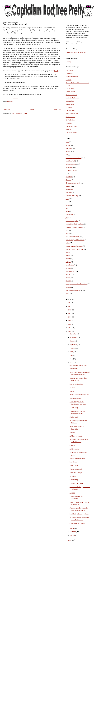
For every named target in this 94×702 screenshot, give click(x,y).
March (72, 528)
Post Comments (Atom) (19, 113)
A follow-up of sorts (76, 436)
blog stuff (69, 148)
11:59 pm (15, 98)
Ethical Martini (70, 91)
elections (68, 180)
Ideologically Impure (72, 98)
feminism (10, 101)
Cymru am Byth (71, 170)
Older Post (57, 109)
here (67, 202)
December (73, 334)
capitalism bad (70, 161)
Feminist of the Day (72, 196)
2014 (70, 303)
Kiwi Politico (70, 104)
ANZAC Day (74, 408)
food (67, 199)
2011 (70, 313)
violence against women (73, 290)
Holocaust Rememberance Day (79, 394)
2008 (70, 324)
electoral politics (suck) (73, 183)
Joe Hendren (70, 101)
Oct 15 (68, 233)
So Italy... (73, 476)
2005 (70, 540)
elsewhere (69, 186)
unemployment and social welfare (76, 284)
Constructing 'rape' (75, 398)
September (73, 344)
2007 (70, 328)
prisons (68, 255)
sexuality (68, 274)
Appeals (72, 493)
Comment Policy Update (77, 523)
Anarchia (68, 80)
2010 (70, 317)
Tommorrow (73, 368)
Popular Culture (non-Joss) (74, 249)
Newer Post (6, 109)
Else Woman (70, 88)
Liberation (69, 107)
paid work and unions (72, 236)
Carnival (72, 445)
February (73, 532)
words (68, 293)
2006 (70, 331)
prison (68, 252)
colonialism (69, 167)
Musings (72, 432)
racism (68, 259)
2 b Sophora (69, 73)
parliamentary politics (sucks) (75, 240)
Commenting (74, 480)
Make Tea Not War (72, 114)
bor (67, 155)
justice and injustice (72, 221)
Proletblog (69, 123)
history (68, 205)
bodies (68, 151)
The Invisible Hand (76, 469)
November (73, 337)
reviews (68, 268)
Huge (67, 211)
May (71, 359)
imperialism (69, 214)
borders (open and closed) (74, 158)
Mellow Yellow (70, 117)
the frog (68, 281)
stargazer (68, 129)
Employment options (76, 384)
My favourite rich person (77, 458)
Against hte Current (72, 76)
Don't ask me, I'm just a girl (15, 24)
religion (68, 262)
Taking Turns (74, 465)
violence (68, 287)
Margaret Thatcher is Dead (74, 227)
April (72, 362)
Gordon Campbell (71, 95)
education (69, 177)
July (71, 352)
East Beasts (73, 462)
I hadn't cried (74, 417)
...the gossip (69, 70)
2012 (70, 310)
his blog (56, 71)
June (71, 355)
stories (68, 277)
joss (67, 218)
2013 (70, 306)
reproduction (70, 265)
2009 (70, 320)
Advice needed (74, 449)
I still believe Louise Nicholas (79, 514)
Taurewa (72, 387)
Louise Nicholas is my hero (74, 224)
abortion (68, 145)
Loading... (69, 62)
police (68, 243)
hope (67, 208)
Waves (72, 391)
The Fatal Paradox (71, 132)
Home (32, 109)
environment (70, 189)
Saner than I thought (76, 472)
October (72, 341)
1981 (67, 142)
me (67, 230)
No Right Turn (70, 120)
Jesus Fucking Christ (76, 483)
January (72, 535)
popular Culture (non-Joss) (74, 246)
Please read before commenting (76, 52)
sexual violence (70, 271)
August (72, 348)
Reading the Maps (71, 126)
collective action (71, 164)
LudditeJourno (70, 110)
